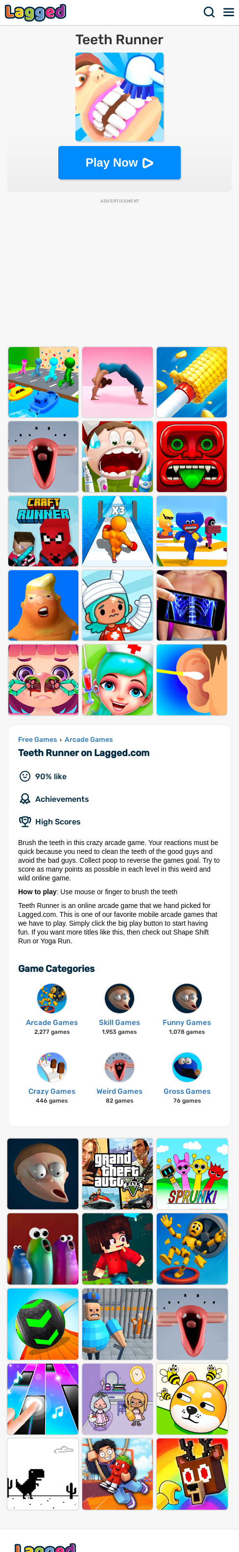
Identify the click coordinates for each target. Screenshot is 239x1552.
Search (209, 12)
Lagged (37, 12)
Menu (229, 12)
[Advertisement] (119, 273)
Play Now (112, 162)
